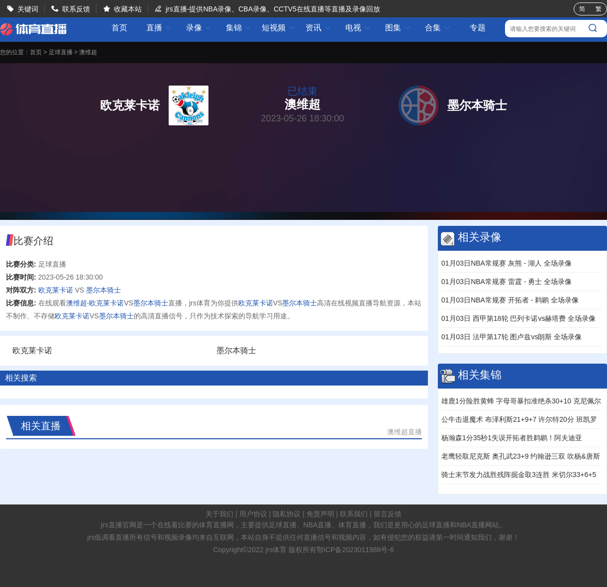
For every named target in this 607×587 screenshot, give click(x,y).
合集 (438, 27)
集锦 (239, 27)
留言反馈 (388, 514)
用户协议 (253, 514)
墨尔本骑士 (103, 290)
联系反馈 (76, 9)
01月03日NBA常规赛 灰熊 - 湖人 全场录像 (506, 263)
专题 (478, 27)
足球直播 (61, 52)
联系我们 (354, 514)
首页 (119, 28)
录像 (199, 27)
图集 (398, 27)
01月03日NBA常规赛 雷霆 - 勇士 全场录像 (506, 282)
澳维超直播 (404, 432)
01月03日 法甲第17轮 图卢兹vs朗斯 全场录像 (511, 337)
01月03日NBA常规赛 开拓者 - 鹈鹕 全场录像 (510, 300)
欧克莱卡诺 (55, 290)
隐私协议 (287, 514)
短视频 (279, 27)
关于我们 (219, 514)
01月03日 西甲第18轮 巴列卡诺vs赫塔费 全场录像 (518, 318)
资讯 (318, 27)
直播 (159, 27)
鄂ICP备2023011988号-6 (355, 550)
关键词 (27, 9)
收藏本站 (128, 9)
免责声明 (320, 514)
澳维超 (88, 52)
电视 (358, 27)
